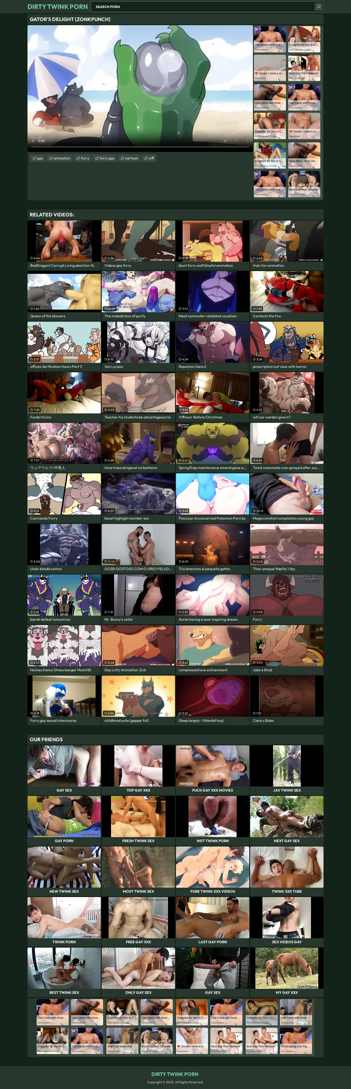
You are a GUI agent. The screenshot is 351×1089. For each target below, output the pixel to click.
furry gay (107, 158)
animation (62, 158)
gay (40, 158)
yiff (151, 158)
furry (85, 158)
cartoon (131, 158)
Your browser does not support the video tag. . (140, 88)
